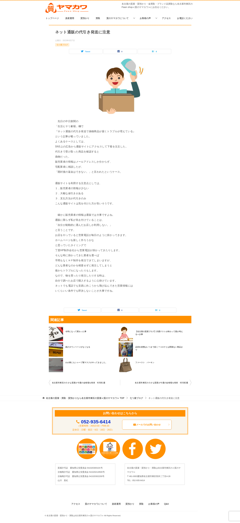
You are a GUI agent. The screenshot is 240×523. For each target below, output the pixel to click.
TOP (85, 398)
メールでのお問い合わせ (151, 424)
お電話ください (185, 18)
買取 (98, 18)
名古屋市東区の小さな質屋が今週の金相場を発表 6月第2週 (161, 383)
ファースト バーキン (144, 362)
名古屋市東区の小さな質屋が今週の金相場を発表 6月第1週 (78, 383)
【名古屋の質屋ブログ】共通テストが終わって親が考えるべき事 (159, 332)
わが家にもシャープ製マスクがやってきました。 (86, 362)
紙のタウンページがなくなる (77, 347)
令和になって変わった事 (75, 331)
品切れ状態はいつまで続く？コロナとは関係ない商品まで (159, 348)
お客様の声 (145, 18)
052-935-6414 (96, 421)
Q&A (166, 504)
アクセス (166, 18)
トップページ (52, 18)
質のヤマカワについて (117, 18)
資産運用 (69, 18)
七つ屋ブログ (62, 45)
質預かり (84, 18)
